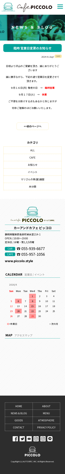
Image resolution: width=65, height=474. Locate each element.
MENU (46, 413)
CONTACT (18, 427)
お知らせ (32, 164)
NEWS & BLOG (19, 413)
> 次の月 (53, 323)
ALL (32, 150)
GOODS (19, 420)
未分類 (32, 186)
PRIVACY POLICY (46, 427)
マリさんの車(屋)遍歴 (32, 179)
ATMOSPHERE (46, 420)
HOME (18, 406)
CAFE (32, 157)
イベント (32, 172)
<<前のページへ (32, 126)
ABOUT (46, 406)
